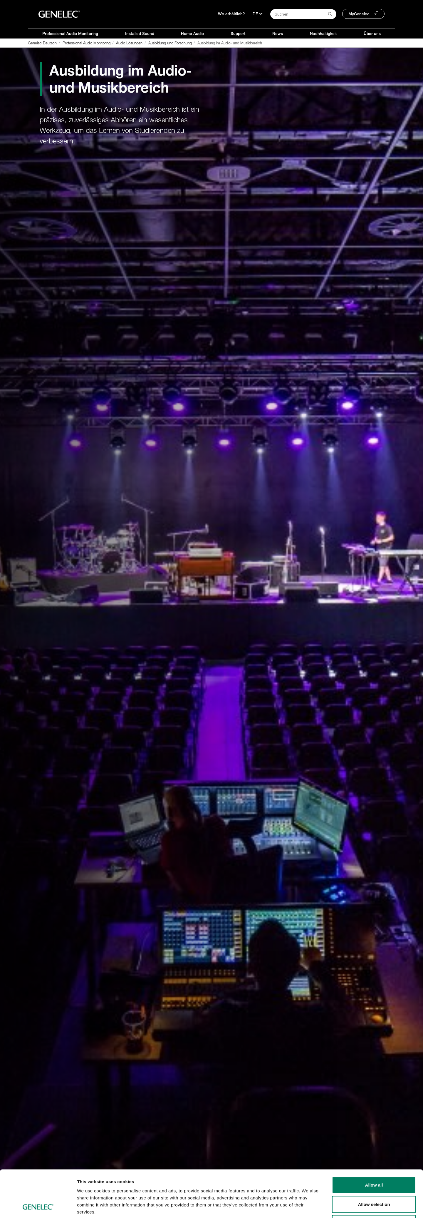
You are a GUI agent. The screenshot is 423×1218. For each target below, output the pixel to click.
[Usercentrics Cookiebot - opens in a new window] (38, 1206)
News (277, 33)
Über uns (372, 33)
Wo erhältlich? (231, 13)
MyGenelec (359, 13)
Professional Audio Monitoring (70, 33)
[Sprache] (257, 14)
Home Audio (192, 33)
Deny (374, 1179)
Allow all (374, 1140)
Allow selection (374, 1160)
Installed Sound (139, 33)
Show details (308, 1206)
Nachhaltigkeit (323, 33)
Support (238, 33)
